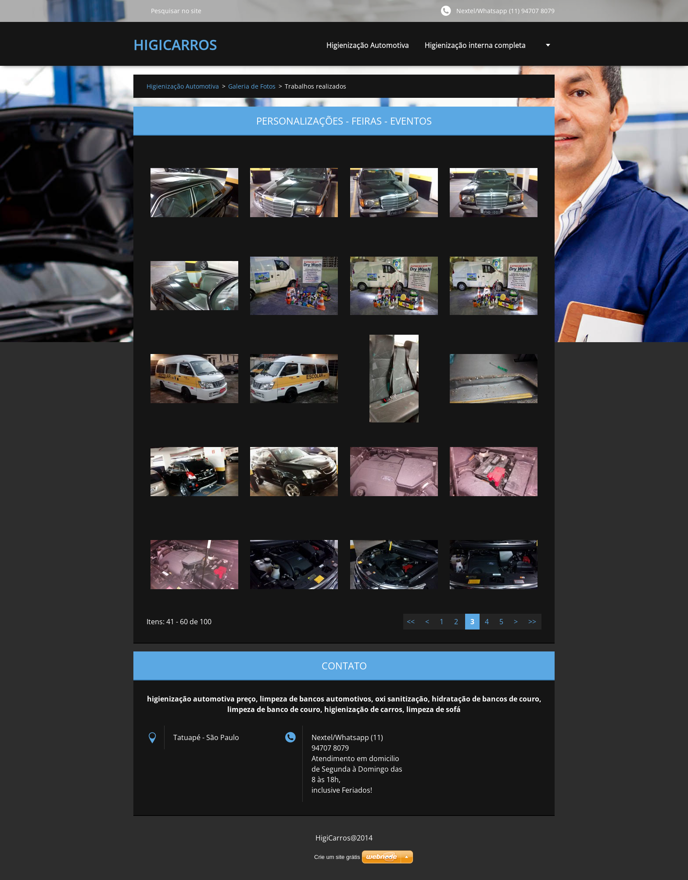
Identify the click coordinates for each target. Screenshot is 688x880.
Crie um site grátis (337, 857)
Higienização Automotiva (367, 45)
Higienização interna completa (475, 47)
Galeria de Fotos (252, 86)
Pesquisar (138, 10)
